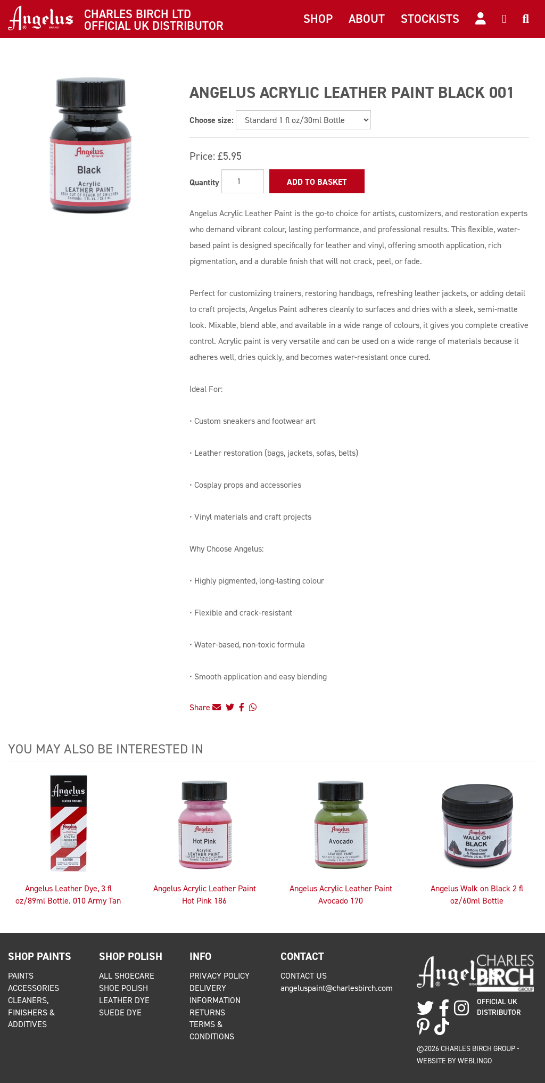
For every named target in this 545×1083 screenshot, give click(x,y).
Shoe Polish (123, 988)
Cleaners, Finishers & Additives (31, 1012)
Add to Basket (317, 181)
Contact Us (303, 975)
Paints (21, 975)
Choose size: (211, 120)
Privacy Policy (219, 975)
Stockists (430, 19)
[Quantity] (242, 181)
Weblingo (475, 1060)
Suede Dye (120, 1012)
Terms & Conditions (211, 1030)
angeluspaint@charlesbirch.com (336, 988)
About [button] (367, 19)
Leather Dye (124, 1000)
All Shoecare (126, 975)
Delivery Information (215, 994)
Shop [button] (318, 19)
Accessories (33, 988)
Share (205, 707)
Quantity (204, 182)
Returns (207, 1012)
